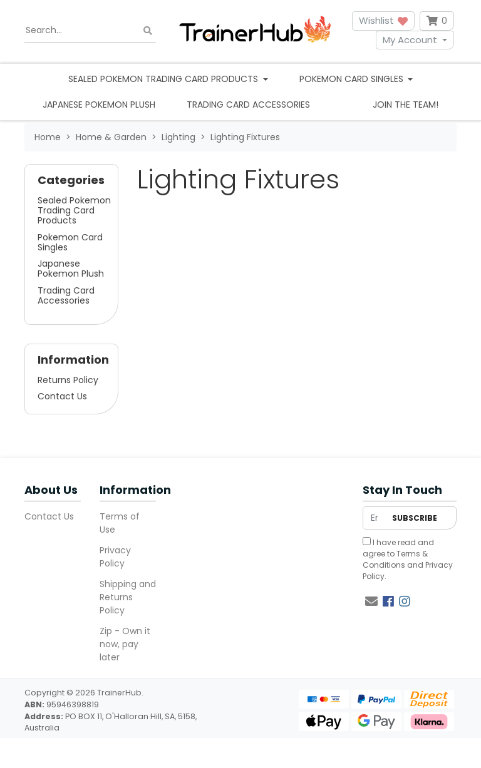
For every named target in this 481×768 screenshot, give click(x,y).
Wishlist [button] (383, 20)
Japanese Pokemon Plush (99, 104)
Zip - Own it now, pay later (125, 644)
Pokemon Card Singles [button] (352, 79)
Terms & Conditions (395, 559)
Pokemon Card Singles (70, 242)
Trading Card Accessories (248, 104)
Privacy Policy (115, 557)
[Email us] (371, 601)
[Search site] (148, 30)
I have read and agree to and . (408, 559)
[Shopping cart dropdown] (437, 21)
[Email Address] (374, 518)
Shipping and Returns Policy (128, 597)
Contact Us (62, 396)
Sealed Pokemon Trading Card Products (74, 210)
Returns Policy (68, 380)
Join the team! (405, 104)
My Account (410, 39)
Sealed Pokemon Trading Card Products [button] (164, 79)
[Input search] (90, 31)
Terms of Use (120, 523)
